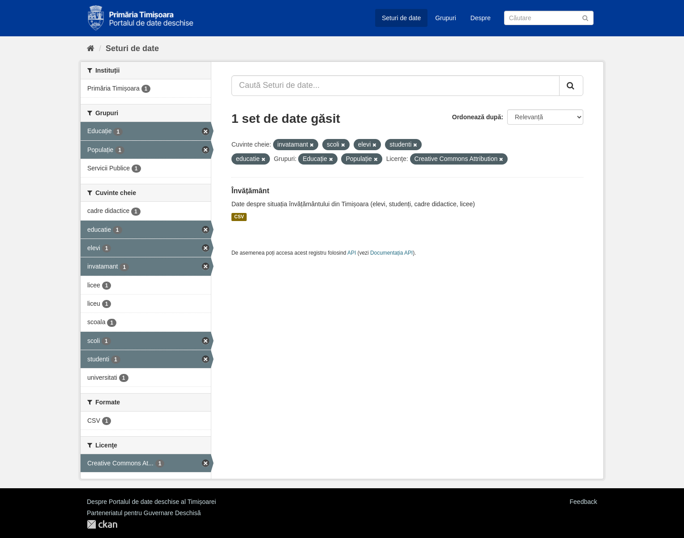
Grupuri (445, 18)
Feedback (583, 501)
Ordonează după (476, 117)
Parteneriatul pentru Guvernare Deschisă (144, 512)
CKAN (102, 524)
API (351, 253)
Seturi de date (401, 18)
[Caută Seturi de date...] (395, 85)
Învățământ (250, 191)
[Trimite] (585, 17)
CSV (239, 217)
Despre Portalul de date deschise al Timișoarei (151, 501)
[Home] (90, 48)
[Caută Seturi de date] (549, 18)
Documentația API (391, 253)
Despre (480, 18)
